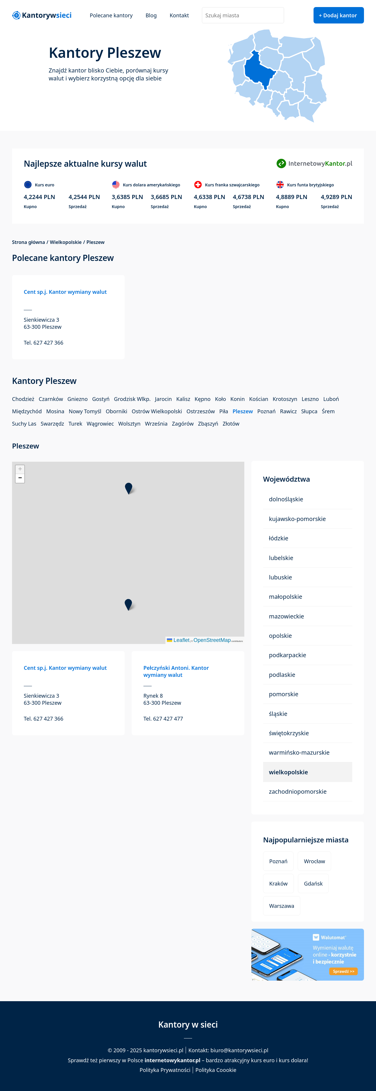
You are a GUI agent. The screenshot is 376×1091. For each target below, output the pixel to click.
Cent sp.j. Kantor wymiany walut (65, 291)
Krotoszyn (285, 399)
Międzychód (27, 411)
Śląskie (278, 714)
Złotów (231, 423)
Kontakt (179, 15)
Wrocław (314, 861)
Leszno (310, 399)
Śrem (328, 411)
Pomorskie (283, 694)
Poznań (266, 411)
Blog (151, 15)
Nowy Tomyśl (85, 411)
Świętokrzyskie (289, 733)
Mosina (55, 411)
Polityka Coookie (215, 1070)
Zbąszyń (208, 423)
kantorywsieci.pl (163, 1050)
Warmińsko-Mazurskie (299, 752)
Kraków (278, 883)
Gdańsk (313, 883)
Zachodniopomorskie (298, 791)
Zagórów (183, 423)
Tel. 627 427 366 (43, 342)
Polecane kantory (111, 15)
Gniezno (77, 399)
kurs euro (263, 1060)
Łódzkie (278, 538)
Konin (238, 399)
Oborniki (116, 411)
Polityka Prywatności (165, 1070)
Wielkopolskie (66, 242)
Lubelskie (281, 558)
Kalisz (183, 399)
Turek (75, 423)
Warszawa (281, 905)
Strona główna (28, 242)
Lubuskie (280, 577)
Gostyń (100, 399)
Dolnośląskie (286, 499)
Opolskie (280, 636)
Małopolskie (285, 597)
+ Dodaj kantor (338, 15)
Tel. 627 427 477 (163, 718)
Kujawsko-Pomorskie (297, 519)
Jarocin (163, 399)
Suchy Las (24, 423)
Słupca (309, 411)
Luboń (331, 399)
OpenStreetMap (212, 640)
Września (156, 423)
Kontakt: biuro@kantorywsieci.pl (228, 1050)
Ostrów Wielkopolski (157, 411)
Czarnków (51, 399)
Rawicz (288, 411)
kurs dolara (293, 1060)
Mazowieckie (286, 616)
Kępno (203, 399)
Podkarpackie (287, 655)
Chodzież (23, 399)
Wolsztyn (129, 423)
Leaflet (178, 640)
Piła (223, 411)
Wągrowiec (100, 423)
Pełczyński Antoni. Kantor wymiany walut (176, 671)
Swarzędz (52, 423)
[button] (128, 605)
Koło (220, 399)
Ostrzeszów (201, 411)
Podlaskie (282, 675)
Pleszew (243, 411)
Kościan (258, 399)
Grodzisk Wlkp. (132, 399)
